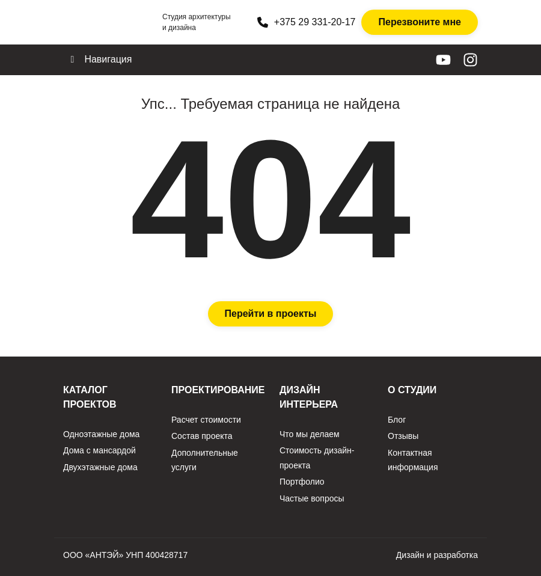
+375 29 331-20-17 (306, 22)
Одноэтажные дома (101, 434)
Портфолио (302, 481)
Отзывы (403, 436)
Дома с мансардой (99, 450)
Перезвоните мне (419, 22)
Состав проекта (202, 436)
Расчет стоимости (206, 419)
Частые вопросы (312, 498)
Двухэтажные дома (100, 467)
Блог (397, 419)
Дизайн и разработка (437, 555)
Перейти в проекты (271, 313)
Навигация (99, 59)
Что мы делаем (310, 434)
